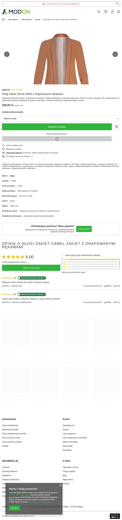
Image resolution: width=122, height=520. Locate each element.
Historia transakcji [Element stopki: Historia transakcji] (70, 441)
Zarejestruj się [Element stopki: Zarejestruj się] (69, 424)
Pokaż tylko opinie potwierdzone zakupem (83, 254)
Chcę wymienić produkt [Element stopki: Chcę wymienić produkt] (12, 441)
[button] (7, 53)
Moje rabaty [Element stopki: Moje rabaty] (68, 445)
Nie (116, 285)
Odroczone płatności (14, 152)
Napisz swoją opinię (31, 267)
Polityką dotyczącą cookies (19, 495)
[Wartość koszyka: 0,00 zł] (112, 12)
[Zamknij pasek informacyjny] (117, 3)
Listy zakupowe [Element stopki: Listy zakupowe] (69, 432)
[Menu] (119, 12)
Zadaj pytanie (84, 228)
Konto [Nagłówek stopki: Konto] (66, 418)
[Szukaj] (99, 12)
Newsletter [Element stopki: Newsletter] (67, 449)
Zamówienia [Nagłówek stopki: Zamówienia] (9, 418)
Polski (12, 175)
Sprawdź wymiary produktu (12, 111)
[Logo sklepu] (16, 11)
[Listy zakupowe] (105, 12)
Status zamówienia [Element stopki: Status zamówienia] (10, 424)
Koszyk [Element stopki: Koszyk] (66, 428)
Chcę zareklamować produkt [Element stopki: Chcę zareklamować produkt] (14, 432)
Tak (107, 285)
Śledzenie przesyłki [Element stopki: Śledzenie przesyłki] (10, 428)
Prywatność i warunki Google (39, 502)
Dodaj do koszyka (57, 126)
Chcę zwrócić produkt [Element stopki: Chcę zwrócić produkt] (11, 436)
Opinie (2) (6, 88)
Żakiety (37, 19)
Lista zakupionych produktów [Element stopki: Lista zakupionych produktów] (75, 436)
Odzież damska (26, 19)
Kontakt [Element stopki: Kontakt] (5, 445)
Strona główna (13, 19)
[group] (61, 72)
